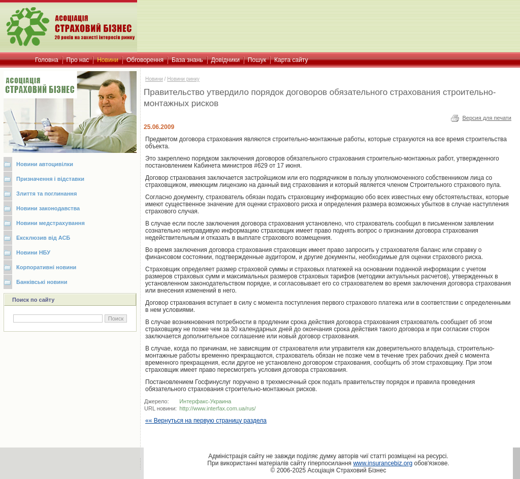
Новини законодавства (48, 208)
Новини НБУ (33, 252)
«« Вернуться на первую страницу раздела (206, 420)
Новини (154, 79)
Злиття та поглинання (46, 193)
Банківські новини (42, 282)
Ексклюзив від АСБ (43, 238)
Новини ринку (183, 79)
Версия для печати (486, 118)
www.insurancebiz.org (382, 463)
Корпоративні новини (46, 267)
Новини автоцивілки (44, 164)
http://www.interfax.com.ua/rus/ (217, 408)
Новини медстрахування (50, 223)
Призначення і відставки (50, 179)
